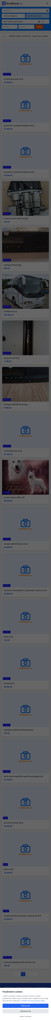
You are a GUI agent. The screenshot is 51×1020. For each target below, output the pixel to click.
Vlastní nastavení (25, 1016)
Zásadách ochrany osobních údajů (33, 1001)
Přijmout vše (25, 1006)
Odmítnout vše (25, 1011)
